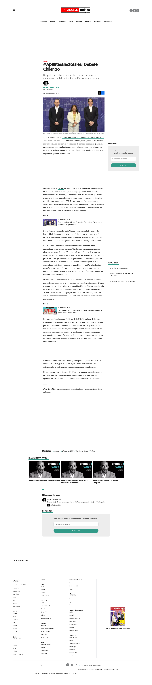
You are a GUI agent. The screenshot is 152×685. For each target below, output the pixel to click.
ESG (14, 600)
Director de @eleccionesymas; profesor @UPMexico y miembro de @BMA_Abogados (76, 502)
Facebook (137, 10)
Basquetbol (72, 621)
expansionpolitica (71, 664)
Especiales (72, 605)
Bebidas (71, 640)
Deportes (43, 609)
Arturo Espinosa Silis (54, 499)
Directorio (74, 673)
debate (61, 188)
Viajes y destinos (74, 643)
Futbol (71, 612)
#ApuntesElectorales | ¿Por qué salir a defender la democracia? (73, 481)
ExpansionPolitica (75, 664)
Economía (16, 588)
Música (43, 615)
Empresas (16, 582)
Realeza (15, 642)
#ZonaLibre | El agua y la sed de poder (123, 281)
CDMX (71, 21)
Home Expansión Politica (20, 585)
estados (79, 21)
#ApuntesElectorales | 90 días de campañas (43, 480)
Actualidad (72, 596)
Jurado (71, 656)
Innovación (72, 583)
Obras (14, 597)
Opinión (57, 451)
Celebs (43, 593)
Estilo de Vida (73, 653)
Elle (42, 585)
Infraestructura (45, 631)
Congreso (15, 619)
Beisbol (71, 615)
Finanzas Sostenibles (75, 580)
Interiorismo (44, 637)
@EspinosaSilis (55, 505)
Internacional (16, 591)
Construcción (45, 625)
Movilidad (44, 653)
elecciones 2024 (64, 219)
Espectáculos (17, 639)
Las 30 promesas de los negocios (118, 628)
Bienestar (72, 650)
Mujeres (15, 603)
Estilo (42, 603)
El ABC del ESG (73, 586)
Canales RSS (67, 673)
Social (43, 647)
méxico (52, 21)
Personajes (72, 646)
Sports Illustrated (76, 610)
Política (92, 451)
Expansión (16, 580)
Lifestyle (71, 627)
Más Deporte (73, 624)
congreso (62, 21)
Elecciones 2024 (67, 451)
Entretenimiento (45, 606)
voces (45, 61)
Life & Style (45, 601)
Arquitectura (44, 634)
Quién (15, 637)
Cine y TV (44, 612)
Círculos (15, 645)
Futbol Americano (74, 618)
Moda (14, 648)
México (15, 616)
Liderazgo (72, 599)
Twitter (131, 10)
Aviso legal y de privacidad (56, 673)
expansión (108, 21)
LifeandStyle (16, 606)
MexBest (72, 636)
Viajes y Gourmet (18, 654)
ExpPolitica (67, 664)
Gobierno (15, 613)
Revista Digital (73, 630)
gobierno (43, 21)
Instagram (134, 10)
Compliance (45, 673)
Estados (15, 626)
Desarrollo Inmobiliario (47, 628)
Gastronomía (73, 637)
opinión (88, 21)
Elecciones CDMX (82, 451)
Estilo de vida (45, 596)
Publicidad (37, 673)
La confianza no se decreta (119, 268)
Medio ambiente (45, 644)
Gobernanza (44, 650)
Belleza (15, 651)
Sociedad (97, 21)
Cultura (43, 580)
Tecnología (16, 594)
